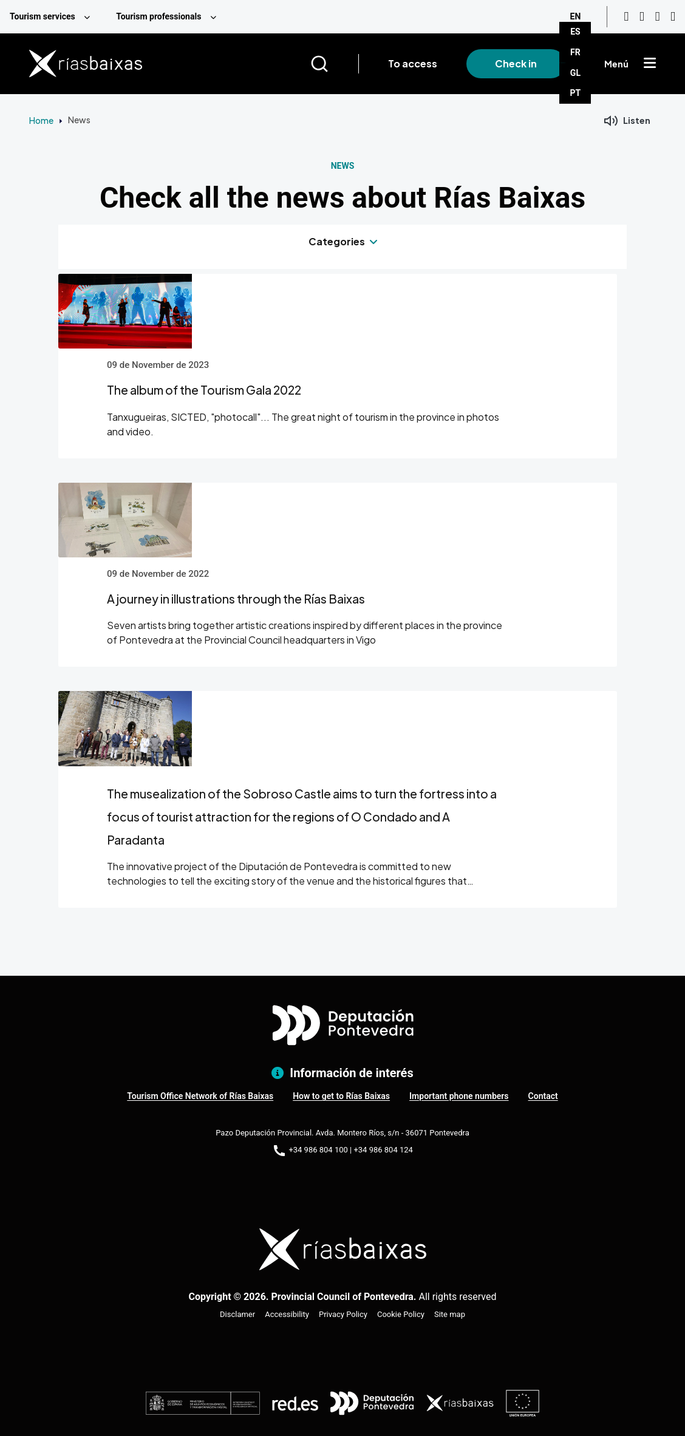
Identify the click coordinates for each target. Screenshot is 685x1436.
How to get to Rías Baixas (341, 1096)
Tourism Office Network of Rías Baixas (200, 1096)
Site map (449, 1314)
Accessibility (287, 1314)
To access (412, 63)
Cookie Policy (400, 1314)
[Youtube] (626, 16)
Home (41, 120)
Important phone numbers (458, 1096)
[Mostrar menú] (650, 64)
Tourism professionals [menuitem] (158, 16)
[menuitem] (53, 16)
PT (575, 93)
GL (575, 73)
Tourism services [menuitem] (42, 16)
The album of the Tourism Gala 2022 (204, 390)
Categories (336, 241)
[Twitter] (672, 16)
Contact (543, 1096)
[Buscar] (334, 63)
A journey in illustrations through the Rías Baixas (236, 598)
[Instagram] (641, 16)
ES (575, 31)
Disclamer (237, 1314)
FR (575, 52)
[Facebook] (657, 16)
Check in (516, 63)
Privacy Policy (343, 1314)
